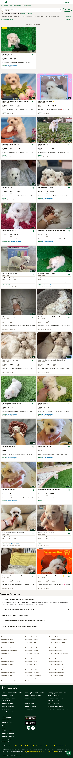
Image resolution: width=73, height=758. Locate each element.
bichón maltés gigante (31, 636)
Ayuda (3, 725)
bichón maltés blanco (55, 636)
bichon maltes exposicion (56, 664)
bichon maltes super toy (32, 653)
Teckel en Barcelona (53, 695)
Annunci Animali (50, 745)
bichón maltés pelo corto (8, 681)
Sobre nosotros (6, 719)
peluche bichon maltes (31, 681)
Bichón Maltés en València (55, 701)
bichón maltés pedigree (31, 670)
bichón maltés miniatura (32, 667)
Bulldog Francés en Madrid (55, 698)
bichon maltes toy (6, 670)
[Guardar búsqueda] (68, 753)
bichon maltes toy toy (31, 664)
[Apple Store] (31, 723)
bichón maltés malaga (7, 642)
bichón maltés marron (31, 639)
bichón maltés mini (6, 675)
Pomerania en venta (7, 703)
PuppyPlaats (30, 745)
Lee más (68, 16)
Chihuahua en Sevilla (53, 703)
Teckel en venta (6, 709)
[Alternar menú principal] (2, 2)
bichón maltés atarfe (7, 645)
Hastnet (23, 745)
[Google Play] (30, 718)
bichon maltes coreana (55, 661)
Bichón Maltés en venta (8, 698)
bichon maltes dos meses (32, 672)
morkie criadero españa (55, 678)
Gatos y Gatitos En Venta (34, 693)
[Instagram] (33, 728)
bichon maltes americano (8, 672)
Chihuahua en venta (7, 695)
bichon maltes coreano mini (33, 675)
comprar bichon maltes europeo (58, 639)
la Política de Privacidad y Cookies (48, 751)
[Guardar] (33, 54)
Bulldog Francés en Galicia (55, 706)
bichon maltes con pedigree (57, 645)
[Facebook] (28, 728)
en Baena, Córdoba (26, 13)
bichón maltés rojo (30, 642)
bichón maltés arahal (7, 639)
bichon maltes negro (55, 648)
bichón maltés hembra (7, 664)
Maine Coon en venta (30, 706)
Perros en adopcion (53, 712)
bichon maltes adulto (7, 678)
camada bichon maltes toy (56, 667)
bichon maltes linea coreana (57, 642)
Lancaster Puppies (62, 745)
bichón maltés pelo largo (32, 645)
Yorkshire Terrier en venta (9, 701)
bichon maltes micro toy (56, 675)
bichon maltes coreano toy (56, 670)
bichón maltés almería (7, 661)
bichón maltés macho (7, 667)
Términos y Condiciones (31, 751)
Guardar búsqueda (7, 19)
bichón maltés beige (30, 656)
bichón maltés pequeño (31, 678)
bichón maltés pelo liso (55, 650)
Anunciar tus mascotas (8, 733)
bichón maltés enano (31, 661)
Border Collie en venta (8, 706)
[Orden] (68, 19)
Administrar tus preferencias (14, 753)
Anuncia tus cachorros (8, 736)
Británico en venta (30, 698)
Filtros (67, 9)
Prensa (3, 728)
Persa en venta (29, 709)
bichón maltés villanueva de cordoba (11, 648)
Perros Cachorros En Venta (12, 693)
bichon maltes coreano (31, 659)
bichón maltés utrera (7, 656)
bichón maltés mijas (7, 659)
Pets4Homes (16, 745)
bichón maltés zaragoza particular (58, 653)
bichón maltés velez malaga (9, 650)
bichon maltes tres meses (56, 672)
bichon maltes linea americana (57, 656)
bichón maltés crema (55, 659)
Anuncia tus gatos (7, 739)
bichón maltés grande (31, 648)
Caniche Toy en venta (8, 712)
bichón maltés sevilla (7, 636)
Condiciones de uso (7, 730)
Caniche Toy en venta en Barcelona (58, 709)
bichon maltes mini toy (31, 650)
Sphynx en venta (29, 701)
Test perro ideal (6, 741)
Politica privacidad (7, 722)
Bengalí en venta (29, 703)
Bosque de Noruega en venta (33, 695)
